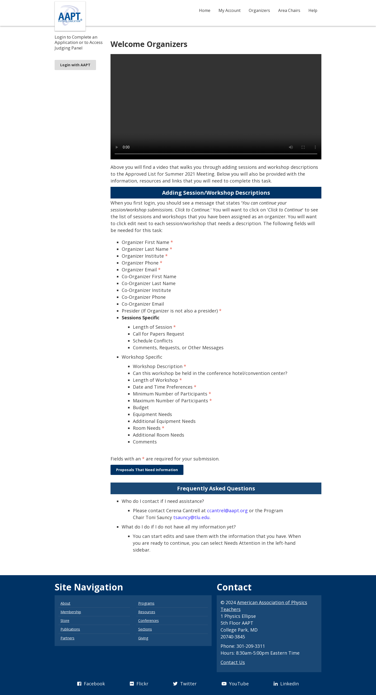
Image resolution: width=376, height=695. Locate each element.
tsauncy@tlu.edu (191, 517)
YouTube (235, 684)
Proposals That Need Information (147, 469)
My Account (229, 10)
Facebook (91, 684)
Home (204, 10)
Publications (70, 629)
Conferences (148, 620)
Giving (143, 638)
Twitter (185, 684)
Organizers (259, 10)
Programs (146, 603)
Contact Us (233, 662)
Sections (145, 629)
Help (312, 10)
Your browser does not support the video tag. (216, 106)
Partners (67, 638)
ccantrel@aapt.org (227, 510)
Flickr (139, 684)
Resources (146, 611)
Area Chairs (289, 10)
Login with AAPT (75, 64)
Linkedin (286, 684)
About (65, 603)
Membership (70, 611)
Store (64, 620)
